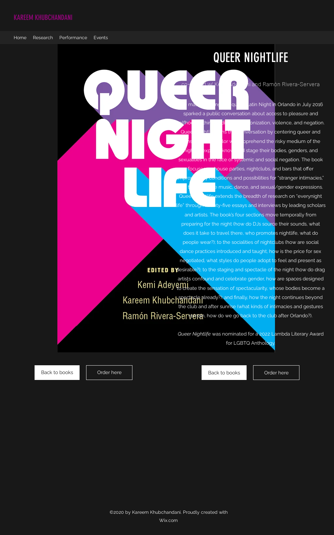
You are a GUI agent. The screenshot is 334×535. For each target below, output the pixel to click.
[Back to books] (57, 372)
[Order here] (109, 372)
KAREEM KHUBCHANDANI (43, 17)
